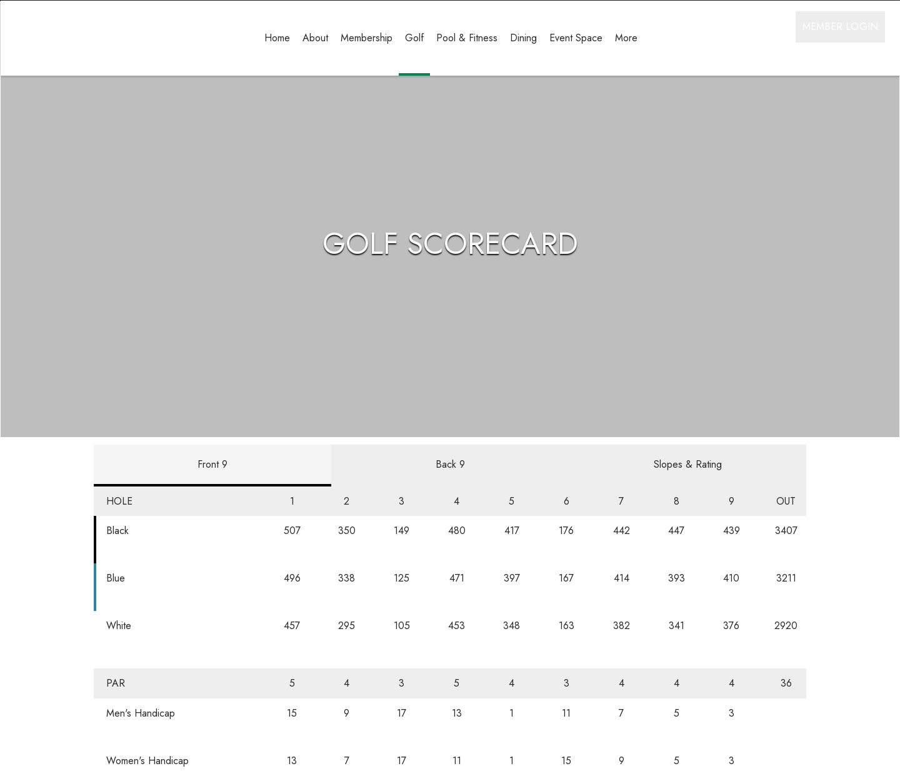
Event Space (575, 38)
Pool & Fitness (467, 38)
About (315, 38)
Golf (414, 38)
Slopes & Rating (688, 493)
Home (277, 38)
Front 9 (213, 493)
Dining (523, 38)
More (626, 38)
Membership (366, 38)
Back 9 (450, 493)
